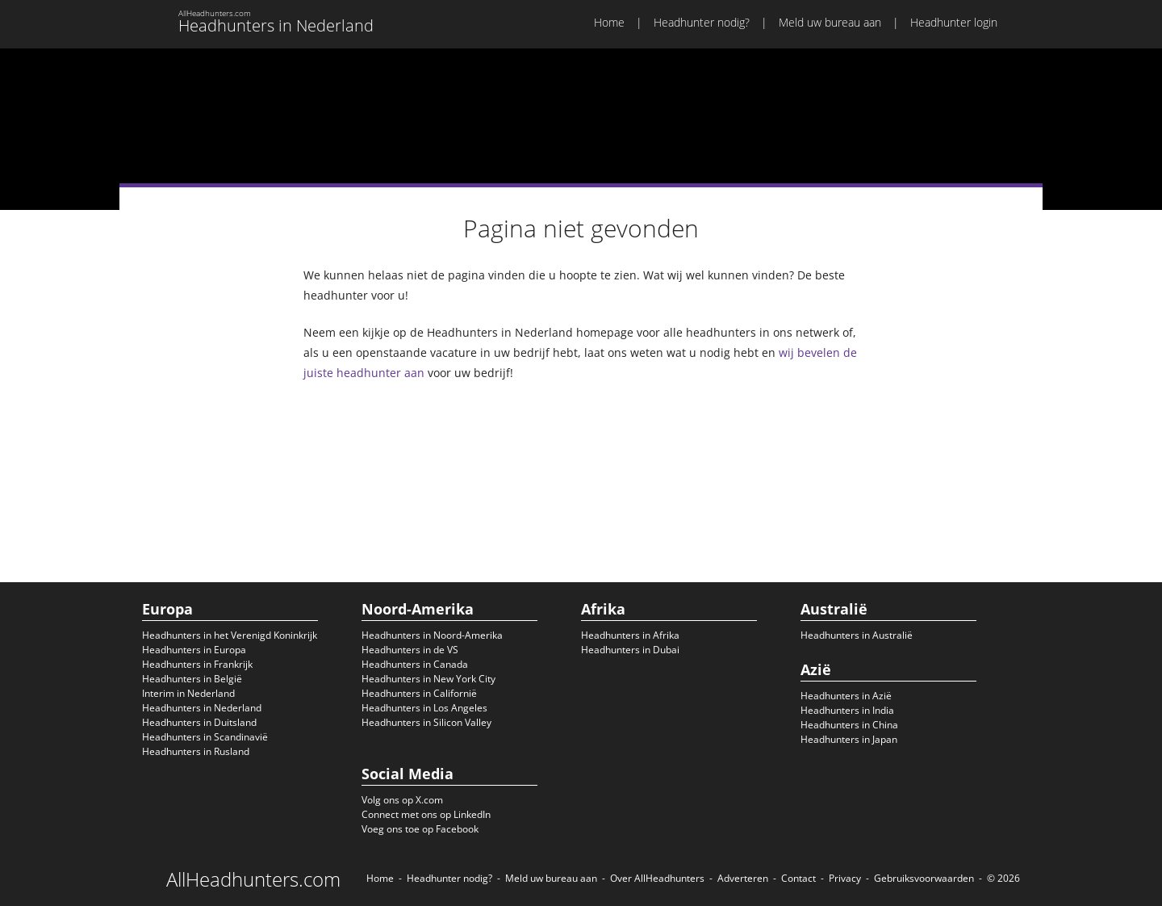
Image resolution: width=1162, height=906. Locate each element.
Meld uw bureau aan (830, 22)
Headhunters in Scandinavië (205, 737)
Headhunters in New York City (428, 679)
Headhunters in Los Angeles (424, 708)
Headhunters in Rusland (195, 751)
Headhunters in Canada (415, 664)
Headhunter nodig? (702, 22)
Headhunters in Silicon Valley (426, 722)
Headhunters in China (849, 725)
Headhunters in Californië (419, 693)
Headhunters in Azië (846, 696)
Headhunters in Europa (194, 649)
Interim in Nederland (188, 693)
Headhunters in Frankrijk (197, 664)
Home (609, 22)
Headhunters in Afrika (630, 635)
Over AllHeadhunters (657, 878)
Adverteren (742, 878)
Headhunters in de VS (410, 649)
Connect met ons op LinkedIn (426, 814)
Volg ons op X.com (402, 800)
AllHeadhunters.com (253, 879)
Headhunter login (953, 22)
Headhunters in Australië (856, 635)
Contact (798, 878)
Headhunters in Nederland (201, 708)
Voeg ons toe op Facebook (420, 829)
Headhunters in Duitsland (199, 722)
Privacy (845, 878)
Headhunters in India (847, 710)
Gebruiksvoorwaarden (924, 878)
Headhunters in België (192, 679)
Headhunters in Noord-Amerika (432, 635)
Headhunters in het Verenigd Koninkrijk (229, 635)
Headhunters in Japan (848, 739)
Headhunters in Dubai (630, 649)
